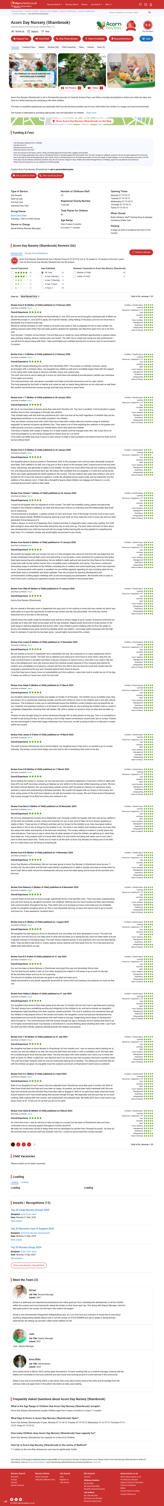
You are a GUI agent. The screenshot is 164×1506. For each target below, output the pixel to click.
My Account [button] (89, 1473)
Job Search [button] (65, 1473)
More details (16, 1221)
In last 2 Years (51, 284)
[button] (54, 4)
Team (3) (101, 47)
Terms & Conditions (128, 1485)
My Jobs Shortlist (91, 1495)
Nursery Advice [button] (42, 1473)
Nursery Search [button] (18, 1473)
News (81, 47)
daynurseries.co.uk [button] (129, 1473)
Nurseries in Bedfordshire (68, 11)
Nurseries (14, 1477)
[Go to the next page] (34, 1144)
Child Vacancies (69, 47)
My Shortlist (88, 1483)
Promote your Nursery (129, 1480)
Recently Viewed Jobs (92, 1501)
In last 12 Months (52, 280)
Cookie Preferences (128, 1494)
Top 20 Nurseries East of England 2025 (32, 1228)
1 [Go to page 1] (12, 1144)
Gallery (41, 47)
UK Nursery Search (17, 11)
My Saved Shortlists (92, 1486)
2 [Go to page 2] (18, 1144)
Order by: (14, 296)
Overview (15, 47)
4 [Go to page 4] (29, 1144)
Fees (28, 47)
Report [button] (30, 308)
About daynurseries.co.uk (130, 1477)
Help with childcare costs (45, 1480)
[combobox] (130, 12)
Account (87, 1477)
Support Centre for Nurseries (131, 1482)
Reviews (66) (53, 47)
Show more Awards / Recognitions (28, 1265)
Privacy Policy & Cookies (130, 1491)
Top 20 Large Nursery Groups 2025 (30, 1209)
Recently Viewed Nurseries (94, 1489)
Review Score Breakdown (36, 253)
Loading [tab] (14, 1182)
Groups (14, 1480)
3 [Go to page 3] (23, 1144)
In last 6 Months (52, 276)
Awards (90, 47)
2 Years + (49, 288)
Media (122, 1488)
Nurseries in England (31, 11)
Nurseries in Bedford (19, 14)
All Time (48, 272)
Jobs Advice (64, 1482)
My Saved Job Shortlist (93, 1498)
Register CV (64, 1480)
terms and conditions (36, 1462)
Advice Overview (41, 1477)
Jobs (62, 1477)
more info (97, 1462)
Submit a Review (141, 252)
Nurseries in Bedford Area (86, 11)
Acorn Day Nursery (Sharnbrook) (35, 1233)
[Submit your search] (149, 12)
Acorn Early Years (19, 215)
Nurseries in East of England (49, 11)
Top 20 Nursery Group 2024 (26, 1247)
